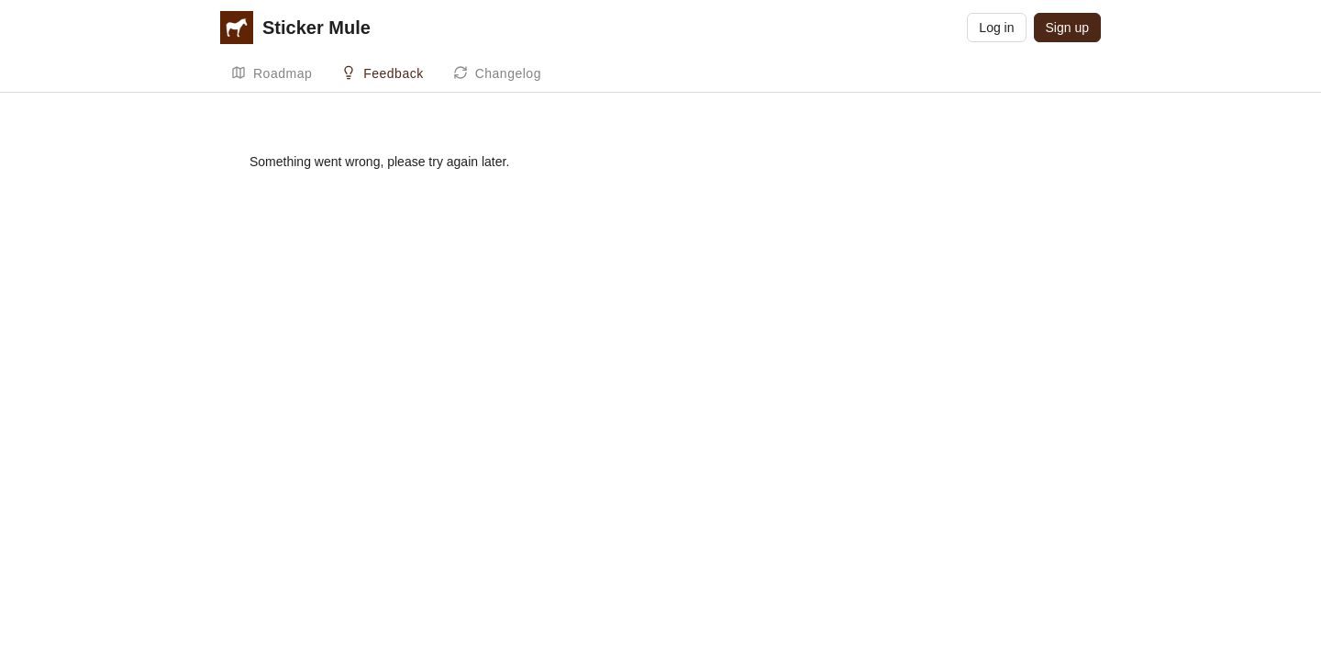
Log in (996, 27)
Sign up (1067, 27)
